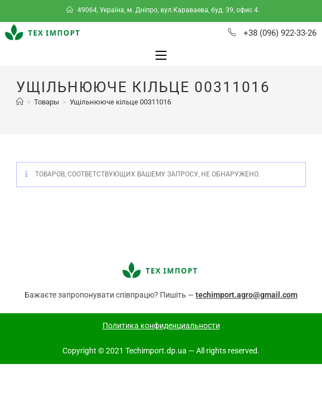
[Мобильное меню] (161, 55)
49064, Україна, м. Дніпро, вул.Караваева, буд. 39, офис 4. (163, 10)
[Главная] (19, 110)
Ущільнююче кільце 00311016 (120, 110)
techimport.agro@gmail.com (246, 302)
